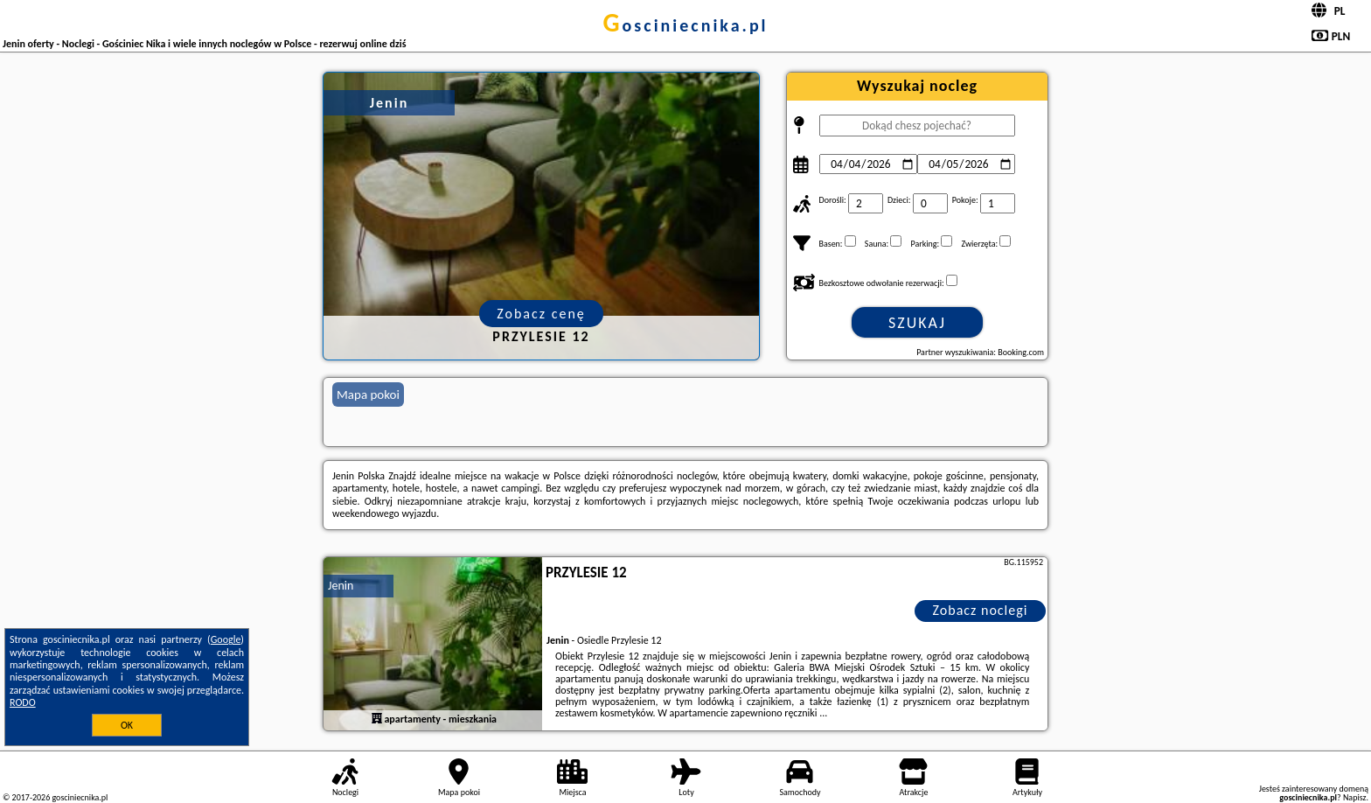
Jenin (340, 585)
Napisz (1355, 797)
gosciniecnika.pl (685, 25)
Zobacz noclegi (980, 610)
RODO (23, 702)
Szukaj (917, 322)
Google (226, 639)
